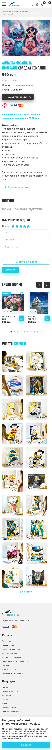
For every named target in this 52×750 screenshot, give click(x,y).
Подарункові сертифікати (12, 673)
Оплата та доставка (10, 691)
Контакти (5, 703)
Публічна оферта (9, 707)
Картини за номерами (11, 649)
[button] (26, 53)
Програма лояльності (11, 711)
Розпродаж (6, 641)
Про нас (5, 687)
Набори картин (8, 645)
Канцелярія (7, 665)
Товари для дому (9, 669)
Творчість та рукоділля (11, 657)
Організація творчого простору (15, 661)
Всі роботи (26, 591)
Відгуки (5, 699)
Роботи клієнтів (8, 695)
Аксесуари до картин (10, 653)
